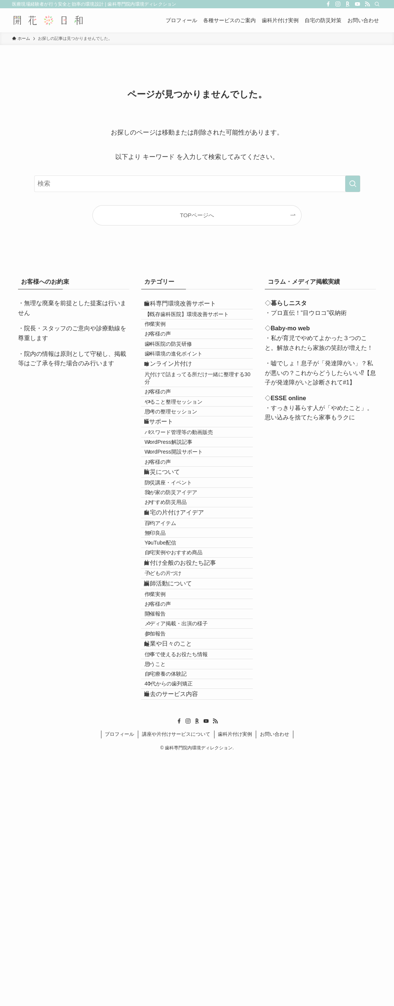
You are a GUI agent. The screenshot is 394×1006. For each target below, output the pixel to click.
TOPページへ (197, 215)
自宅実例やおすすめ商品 (184, 708)
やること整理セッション (184, 462)
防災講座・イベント (178, 594)
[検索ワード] (197, 183)
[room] (348, 4)
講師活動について (176, 759)
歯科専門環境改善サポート (188, 307)
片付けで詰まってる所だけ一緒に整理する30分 (199, 426)
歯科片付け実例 (235, 982)
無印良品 (165, 676)
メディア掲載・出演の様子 (186, 824)
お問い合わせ (274, 982)
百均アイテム (170, 660)
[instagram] (338, 4)
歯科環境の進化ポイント (184, 388)
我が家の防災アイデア (181, 610)
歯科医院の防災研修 (178, 372)
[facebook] (328, 4)
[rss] (367, 4)
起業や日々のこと (176, 857)
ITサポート (166, 495)
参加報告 (165, 840)
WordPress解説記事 (178, 528)
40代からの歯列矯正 (179, 922)
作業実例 (165, 340)
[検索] (377, 4)
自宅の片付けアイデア (182, 643)
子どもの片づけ (173, 742)
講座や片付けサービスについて (176, 982)
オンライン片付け (176, 405)
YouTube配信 (171, 692)
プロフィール (119, 982)
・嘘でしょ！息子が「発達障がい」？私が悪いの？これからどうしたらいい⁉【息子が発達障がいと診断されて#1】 (320, 373)
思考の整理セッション (181, 478)
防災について (170, 576)
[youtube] (357, 4)
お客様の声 (168, 356)
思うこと (165, 890)
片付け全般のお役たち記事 (188, 725)
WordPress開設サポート (184, 544)
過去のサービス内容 (179, 939)
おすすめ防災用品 (176, 626)
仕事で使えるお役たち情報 (186, 874)
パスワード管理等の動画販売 (189, 512)
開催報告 (165, 808)
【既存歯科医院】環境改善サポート (197, 324)
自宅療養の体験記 (176, 906)
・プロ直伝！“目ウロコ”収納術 (306, 313)
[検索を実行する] (352, 183)
